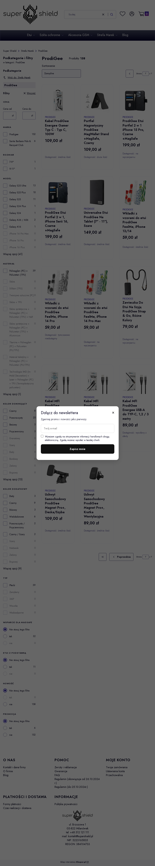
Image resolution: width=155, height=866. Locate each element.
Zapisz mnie (77, 449)
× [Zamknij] (113, 412)
